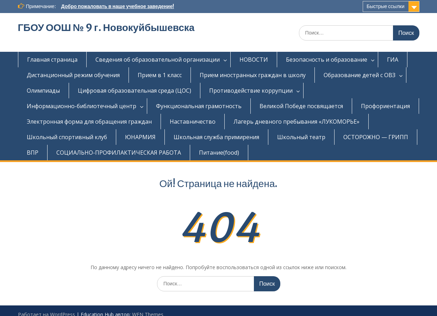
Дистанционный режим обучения (73, 75)
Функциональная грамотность (199, 106)
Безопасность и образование (326, 59)
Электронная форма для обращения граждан (89, 121)
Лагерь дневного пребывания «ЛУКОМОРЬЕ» (296, 121)
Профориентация (385, 106)
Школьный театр (301, 137)
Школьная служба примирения (216, 137)
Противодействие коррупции (251, 90)
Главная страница (52, 59)
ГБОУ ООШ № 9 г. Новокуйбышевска (106, 27)
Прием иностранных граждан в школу (253, 75)
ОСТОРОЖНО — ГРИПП (375, 137)
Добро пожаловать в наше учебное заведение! (117, 6)
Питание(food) (219, 152)
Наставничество (193, 121)
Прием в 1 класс (160, 75)
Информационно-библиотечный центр (81, 106)
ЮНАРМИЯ (140, 137)
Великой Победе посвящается (301, 106)
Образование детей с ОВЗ (359, 75)
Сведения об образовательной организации (157, 59)
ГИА (392, 59)
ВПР (32, 152)
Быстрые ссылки (385, 6)
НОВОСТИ (253, 59)
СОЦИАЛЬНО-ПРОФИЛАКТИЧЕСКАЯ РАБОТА (118, 152)
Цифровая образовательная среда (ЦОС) (134, 90)
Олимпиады (43, 90)
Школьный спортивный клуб (67, 137)
